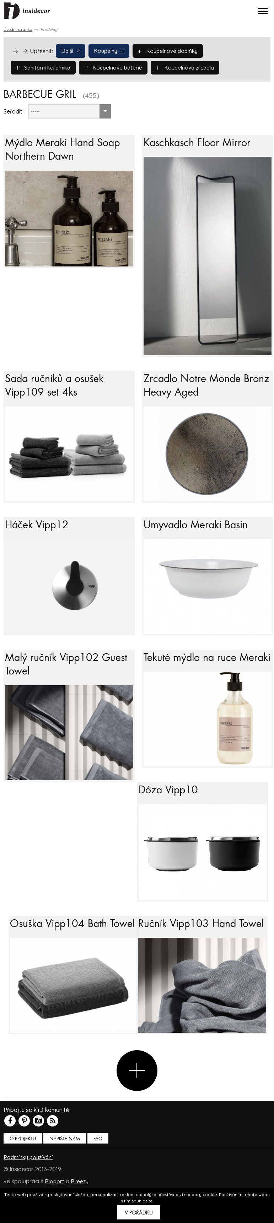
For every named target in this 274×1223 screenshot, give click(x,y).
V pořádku (139, 1213)
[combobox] (69, 111)
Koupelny (111, 50)
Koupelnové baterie (117, 67)
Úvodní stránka (18, 29)
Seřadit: (13, 111)
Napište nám (64, 1173)
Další (71, 50)
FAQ (97, 1173)
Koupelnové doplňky (172, 50)
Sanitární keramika (44, 67)
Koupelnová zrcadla (192, 67)
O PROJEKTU (23, 1173)
